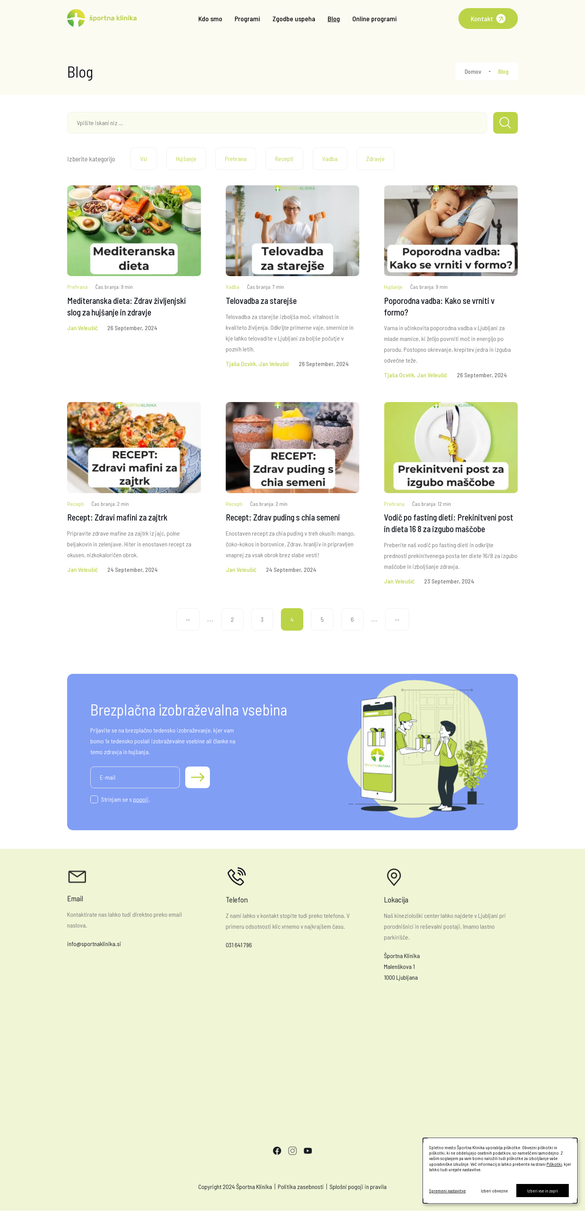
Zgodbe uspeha (293, 18)
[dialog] (500, 1170)
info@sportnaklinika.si (94, 943)
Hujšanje (186, 158)
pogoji (141, 799)
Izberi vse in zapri (542, 1190)
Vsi (143, 158)
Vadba (330, 158)
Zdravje (375, 158)
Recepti (284, 158)
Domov (473, 71)
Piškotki (554, 1164)
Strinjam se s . (125, 799)
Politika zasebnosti (301, 1186)
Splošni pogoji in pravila (358, 1186)
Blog (334, 18)
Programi (247, 18)
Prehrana (236, 158)
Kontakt (482, 18)
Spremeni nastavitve (447, 1190)
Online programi (374, 18)
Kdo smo (210, 18)
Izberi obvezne (494, 1190)
